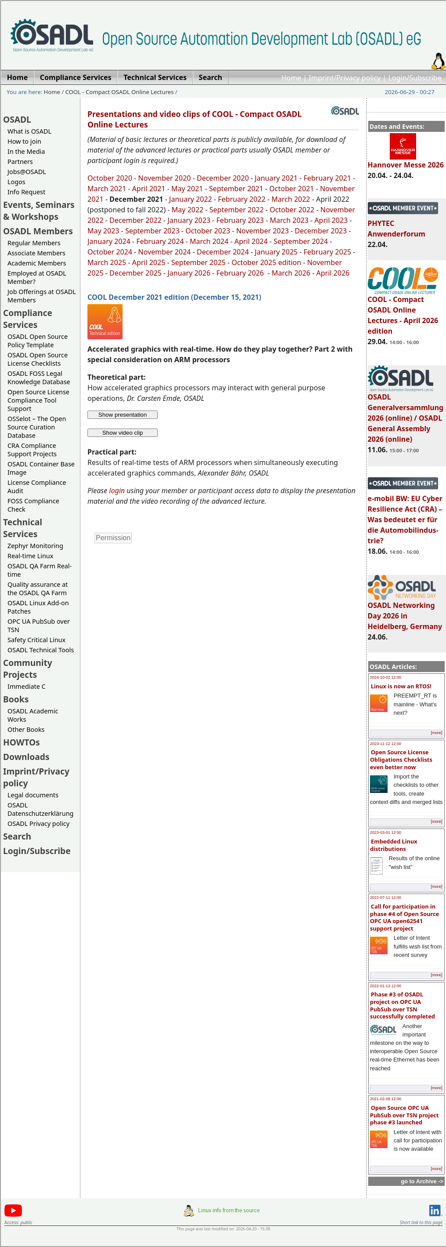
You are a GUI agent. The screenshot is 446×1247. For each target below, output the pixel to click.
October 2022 (292, 209)
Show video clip (122, 432)
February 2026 (240, 273)
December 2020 (223, 178)
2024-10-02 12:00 (385, 677)
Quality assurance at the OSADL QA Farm (37, 588)
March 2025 (106, 262)
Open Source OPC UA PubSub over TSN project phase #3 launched (404, 1115)
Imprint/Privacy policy (345, 78)
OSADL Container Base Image (41, 468)
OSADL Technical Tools (40, 650)
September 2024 (301, 241)
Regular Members (34, 243)
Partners (20, 161)
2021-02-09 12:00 (385, 1099)
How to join (24, 141)
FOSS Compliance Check (33, 505)
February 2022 (241, 199)
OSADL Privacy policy (38, 823)
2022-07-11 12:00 (385, 897)
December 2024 (223, 252)
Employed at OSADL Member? (36, 277)
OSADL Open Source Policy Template (37, 340)
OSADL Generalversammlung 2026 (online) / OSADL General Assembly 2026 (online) (406, 414)
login (117, 490)
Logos (16, 182)
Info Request (26, 192)
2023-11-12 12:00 (385, 744)
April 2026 (333, 273)
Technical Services (22, 528)
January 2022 (190, 199)
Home (291, 78)
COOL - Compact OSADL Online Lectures (119, 92)
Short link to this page (421, 1222)
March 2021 (106, 188)
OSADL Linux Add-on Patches (38, 607)
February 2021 (326, 178)
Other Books (25, 729)
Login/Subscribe (415, 78)
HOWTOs (21, 742)
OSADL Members (38, 231)
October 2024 (109, 252)
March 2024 (209, 241)
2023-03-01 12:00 (385, 832)
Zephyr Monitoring (35, 546)
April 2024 (251, 241)
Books (16, 699)
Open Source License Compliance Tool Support (38, 400)
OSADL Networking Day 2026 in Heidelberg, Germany (405, 612)
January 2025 (276, 252)
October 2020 (109, 178)
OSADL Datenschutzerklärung (40, 809)
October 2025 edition (266, 262)
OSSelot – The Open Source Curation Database (36, 427)
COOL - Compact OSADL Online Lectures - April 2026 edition (403, 311)
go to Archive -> (422, 1181)
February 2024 (160, 241)
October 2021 (291, 188)
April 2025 (149, 262)
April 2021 (149, 188)
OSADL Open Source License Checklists (37, 359)
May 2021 (187, 188)
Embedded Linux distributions (393, 845)
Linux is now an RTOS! (401, 686)
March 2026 (291, 273)
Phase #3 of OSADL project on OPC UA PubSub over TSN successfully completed (402, 1005)
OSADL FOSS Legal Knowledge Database (38, 377)
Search (17, 836)
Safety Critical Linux (36, 640)
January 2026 (188, 273)
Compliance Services (27, 319)
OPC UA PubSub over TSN (38, 625)
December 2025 (135, 273)
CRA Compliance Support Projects (32, 449)
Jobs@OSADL (26, 171)
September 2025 (198, 262)
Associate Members (36, 253)
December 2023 (321, 231)
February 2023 (240, 220)
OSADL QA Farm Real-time (39, 570)
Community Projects (27, 668)
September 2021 (236, 188)
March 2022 (291, 199)
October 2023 (207, 231)
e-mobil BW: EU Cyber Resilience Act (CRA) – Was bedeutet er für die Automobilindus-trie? (405, 515)
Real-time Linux (30, 556)
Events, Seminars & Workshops (39, 210)
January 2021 (276, 178)
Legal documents (32, 795)
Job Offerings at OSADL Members (41, 295)
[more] (436, 733)
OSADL (17, 119)
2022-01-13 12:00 (385, 986)
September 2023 (152, 231)
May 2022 (187, 209)
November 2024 (164, 252)
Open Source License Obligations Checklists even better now (401, 759)
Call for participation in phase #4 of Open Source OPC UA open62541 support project (404, 917)
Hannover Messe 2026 (406, 161)
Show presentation (122, 414)
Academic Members (36, 263)
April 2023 (331, 220)
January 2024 (109, 241)
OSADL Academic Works (32, 715)
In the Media (26, 151)
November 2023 (262, 231)
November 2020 (164, 178)
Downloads (26, 757)
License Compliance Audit (36, 486)
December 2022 (135, 220)
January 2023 (188, 220)
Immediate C (26, 686)
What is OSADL (29, 131)
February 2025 (327, 252)
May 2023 (103, 231)
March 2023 (289, 220)
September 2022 (237, 209)
